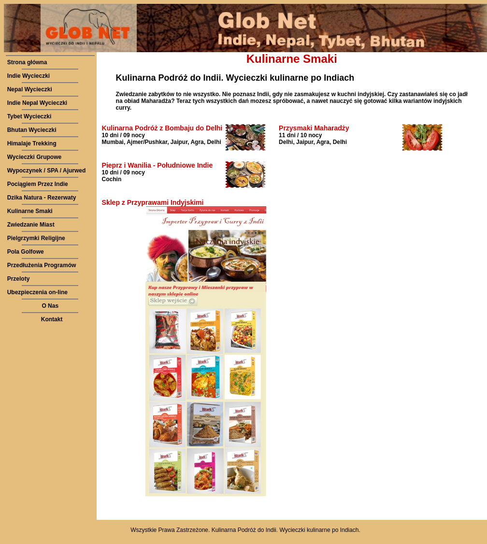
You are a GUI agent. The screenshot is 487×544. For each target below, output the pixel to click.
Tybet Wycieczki (29, 116)
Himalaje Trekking (32, 143)
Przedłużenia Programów (41, 265)
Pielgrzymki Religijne (36, 238)
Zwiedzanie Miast (31, 224)
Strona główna (27, 62)
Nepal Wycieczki (29, 89)
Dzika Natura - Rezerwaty (41, 197)
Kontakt (52, 319)
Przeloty (18, 278)
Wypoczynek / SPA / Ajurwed (46, 170)
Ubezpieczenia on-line (37, 292)
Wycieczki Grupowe (34, 157)
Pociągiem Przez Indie (37, 184)
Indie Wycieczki (28, 75)
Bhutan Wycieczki (32, 130)
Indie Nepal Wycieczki (37, 103)
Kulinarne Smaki (30, 211)
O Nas (50, 305)
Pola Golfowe (25, 251)
